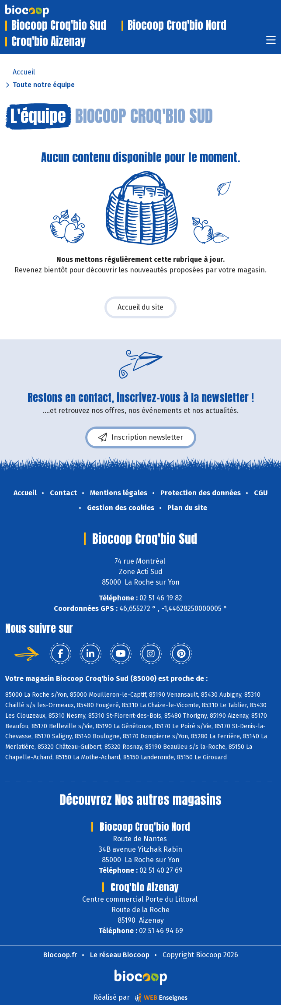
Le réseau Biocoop (119, 955)
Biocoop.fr (60, 955)
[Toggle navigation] (271, 42)
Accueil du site (140, 307)
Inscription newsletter (140, 437)
